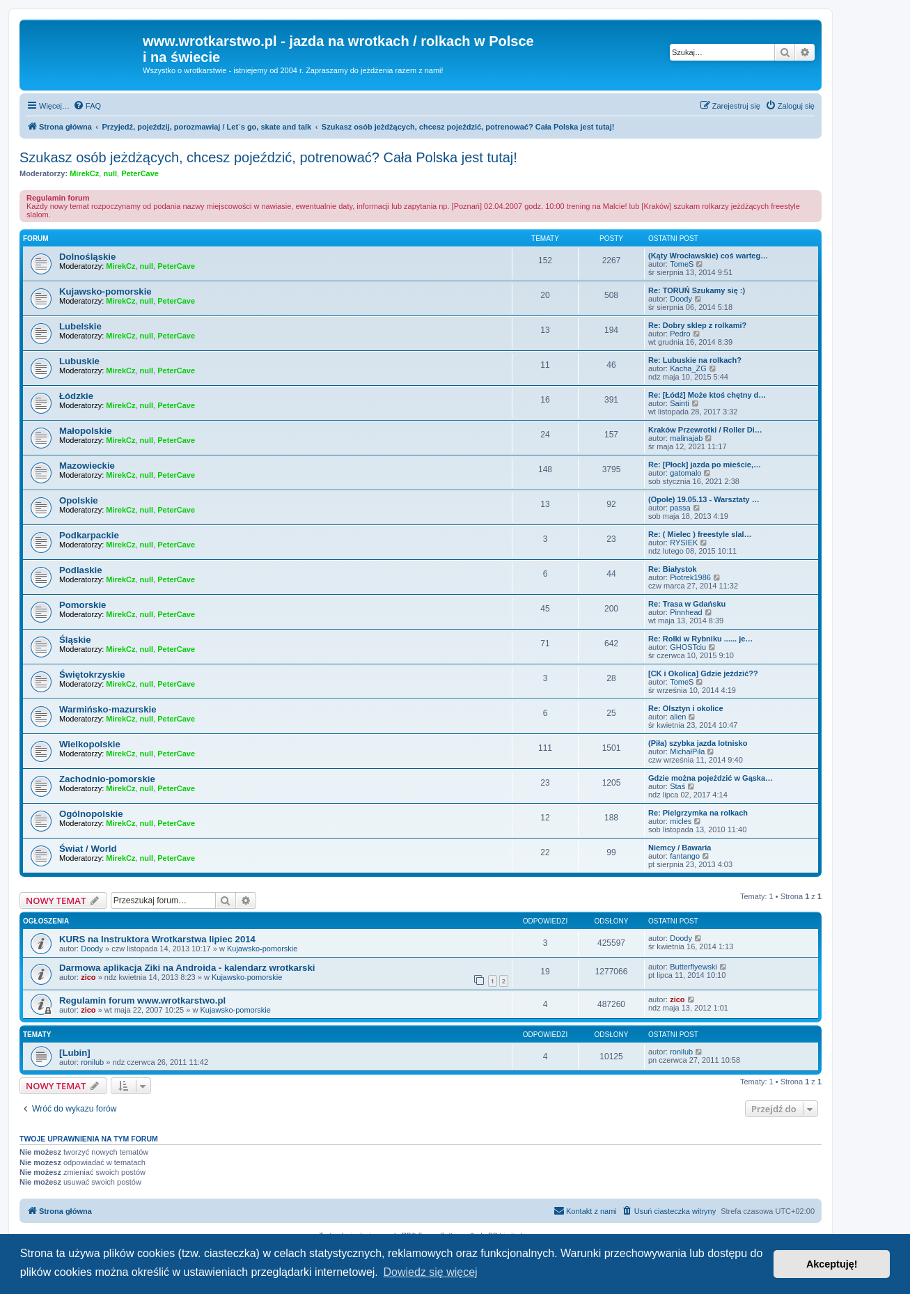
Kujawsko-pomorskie (105, 291)
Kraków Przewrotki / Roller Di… (705, 430)
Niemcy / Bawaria (680, 847)
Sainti (679, 403)
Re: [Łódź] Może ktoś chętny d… (707, 395)
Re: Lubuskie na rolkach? (695, 360)
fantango (685, 856)
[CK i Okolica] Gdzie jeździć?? (703, 673)
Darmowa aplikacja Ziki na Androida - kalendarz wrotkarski (187, 967)
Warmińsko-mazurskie (108, 709)
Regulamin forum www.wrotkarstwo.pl (142, 1000)
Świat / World (88, 848)
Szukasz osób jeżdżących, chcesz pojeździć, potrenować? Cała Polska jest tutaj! (268, 157)
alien (678, 716)
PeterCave (140, 173)
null (110, 173)
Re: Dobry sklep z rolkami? (697, 325)
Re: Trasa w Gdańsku (686, 604)
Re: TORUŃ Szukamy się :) (696, 290)
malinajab (686, 438)
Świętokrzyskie (92, 674)
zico (88, 977)
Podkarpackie (89, 535)
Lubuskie (79, 361)
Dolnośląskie (87, 256)
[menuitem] (87, 106)
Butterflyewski (693, 966)
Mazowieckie (87, 465)
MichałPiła (687, 751)
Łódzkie (76, 396)
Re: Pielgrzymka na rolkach (698, 813)
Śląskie (75, 639)
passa (680, 508)
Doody (681, 299)
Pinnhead (686, 612)
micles (680, 821)
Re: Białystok (672, 569)
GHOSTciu (688, 647)
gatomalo (685, 473)
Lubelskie (80, 326)
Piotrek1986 (690, 577)
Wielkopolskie (89, 744)
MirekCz (84, 173)
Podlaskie (80, 570)
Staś (677, 786)
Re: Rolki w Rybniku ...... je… (700, 638)
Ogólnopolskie (91, 814)
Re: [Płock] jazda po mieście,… (704, 464)
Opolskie (78, 500)
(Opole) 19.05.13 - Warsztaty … (704, 499)
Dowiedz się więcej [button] (430, 1272)
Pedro (680, 333)
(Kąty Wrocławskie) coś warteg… (708, 255)
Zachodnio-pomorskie (107, 779)
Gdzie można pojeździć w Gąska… (710, 778)
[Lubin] (75, 1052)
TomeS (681, 264)
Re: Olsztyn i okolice (685, 708)
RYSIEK (684, 542)
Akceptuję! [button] (832, 1264)
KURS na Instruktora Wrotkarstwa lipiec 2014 (157, 939)
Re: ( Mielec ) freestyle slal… (700, 534)
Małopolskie (85, 431)
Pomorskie (82, 605)
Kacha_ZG (688, 368)
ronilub (92, 1062)
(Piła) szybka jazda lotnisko (697, 743)
